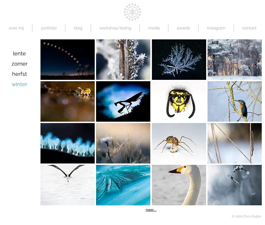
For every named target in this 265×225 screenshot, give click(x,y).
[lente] (19, 53)
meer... (151, 210)
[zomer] (19, 64)
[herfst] (19, 74)
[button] (67, 59)
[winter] (19, 84)
